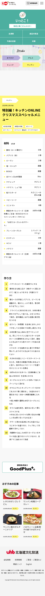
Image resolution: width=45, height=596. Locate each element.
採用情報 (18, 559)
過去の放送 (34, 33)
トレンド (10, 64)
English (29, 564)
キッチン (30, 64)
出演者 (11, 33)
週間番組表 (32, 3)
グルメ (30, 58)
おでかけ (10, 58)
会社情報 (7, 559)
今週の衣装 (11, 41)
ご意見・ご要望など (33, 559)
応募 (33, 41)
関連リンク (17, 564)
